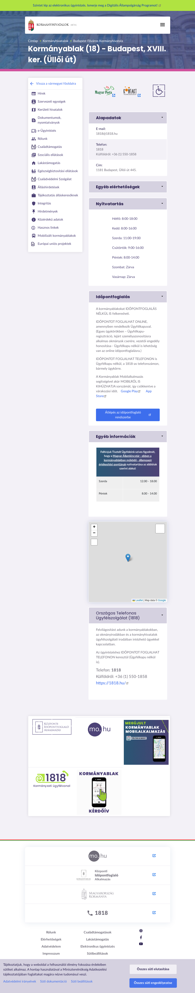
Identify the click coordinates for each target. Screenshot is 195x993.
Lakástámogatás (97, 939)
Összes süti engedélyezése (153, 981)
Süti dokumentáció (53, 973)
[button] (128, 117)
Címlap (33, 41)
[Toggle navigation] (162, 25)
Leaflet (137, 600)
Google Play (131, 391)
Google (162, 600)
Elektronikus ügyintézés (97, 946)
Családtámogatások (98, 932)
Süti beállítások (82, 973)
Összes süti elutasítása (153, 963)
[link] (128, 615)
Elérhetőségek (51, 939)
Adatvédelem (51, 946)
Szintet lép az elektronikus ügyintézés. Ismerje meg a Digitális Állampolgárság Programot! (97, 5)
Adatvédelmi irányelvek (19, 973)
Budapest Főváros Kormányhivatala (98, 41)
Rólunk (51, 932)
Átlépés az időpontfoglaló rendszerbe (128, 415)
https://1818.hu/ (113, 683)
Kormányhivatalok (48, 25)
